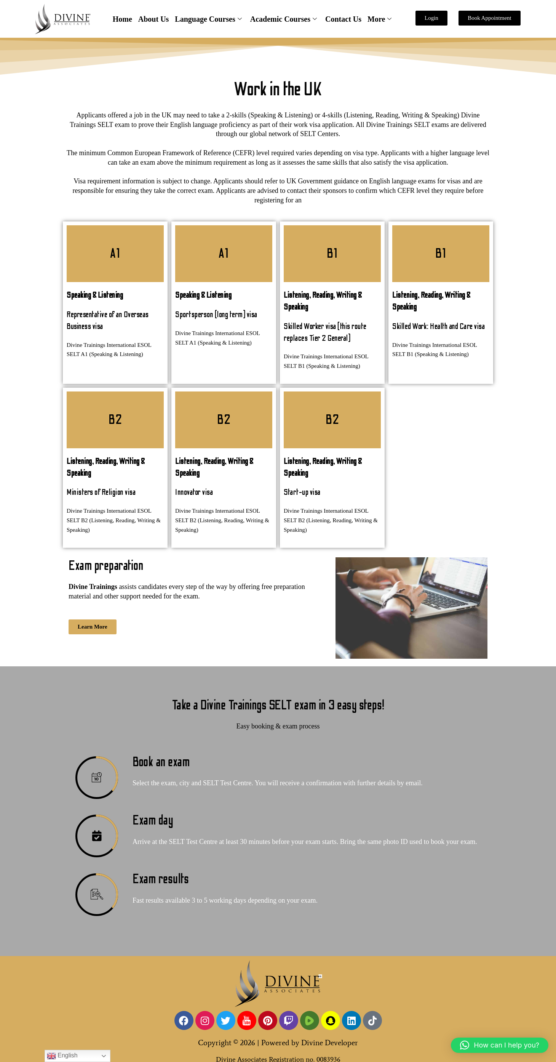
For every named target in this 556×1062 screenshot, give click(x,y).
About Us (153, 19)
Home (122, 19)
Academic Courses (283, 19)
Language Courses (208, 19)
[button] (499, 1045)
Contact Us (343, 19)
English (62, 1055)
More (379, 19)
